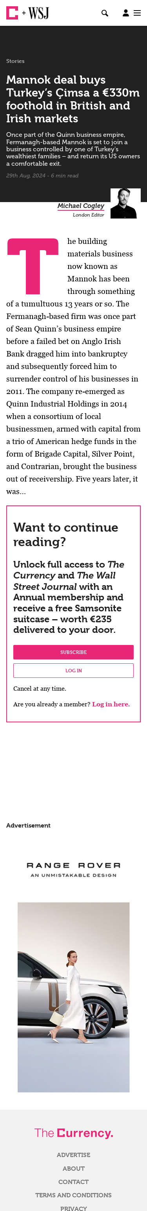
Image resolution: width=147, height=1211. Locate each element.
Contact (73, 1182)
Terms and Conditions (73, 1195)
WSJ (34, 9)
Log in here (110, 704)
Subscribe (73, 652)
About (74, 1168)
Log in (73, 670)
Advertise (73, 1155)
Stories (15, 61)
